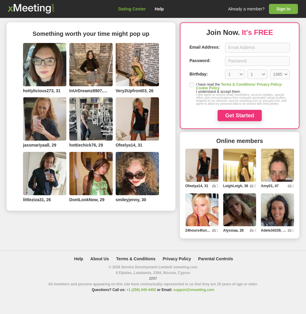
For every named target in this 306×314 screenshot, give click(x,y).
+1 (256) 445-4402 (141, 290)
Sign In (283, 9)
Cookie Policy (208, 88)
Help (159, 9)
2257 (153, 278)
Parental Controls (215, 258)
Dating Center (132, 9)
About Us (99, 258)
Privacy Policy (269, 84)
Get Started (239, 115)
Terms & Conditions (238, 84)
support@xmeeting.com (193, 290)
